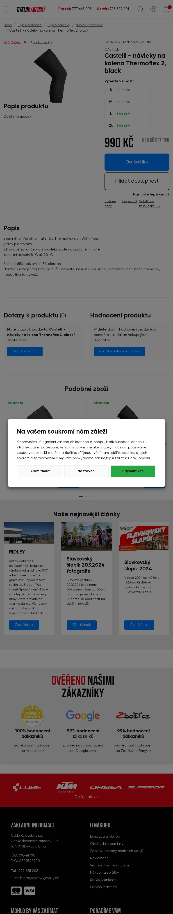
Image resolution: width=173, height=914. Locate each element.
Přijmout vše (133, 471)
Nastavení (86, 471)
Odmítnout (40, 471)
